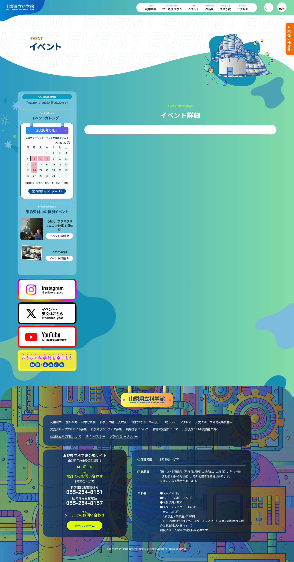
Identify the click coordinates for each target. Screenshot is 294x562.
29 (47, 176)
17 (59, 164)
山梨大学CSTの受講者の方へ (200, 429)
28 (40, 176)
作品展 (209, 7)
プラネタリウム (172, 7)
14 (40, 164)
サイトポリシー (95, 436)
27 (34, 176)
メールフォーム (84, 526)
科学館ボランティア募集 (106, 429)
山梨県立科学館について (65, 436)
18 (66, 164)
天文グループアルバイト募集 (68, 429)
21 (40, 170)
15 (47, 164)
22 (47, 170)
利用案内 (150, 7)
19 (28, 170)
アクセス (242, 7)
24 (59, 170)
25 (66, 170)
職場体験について (137, 429)
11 (66, 158)
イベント (193, 7)
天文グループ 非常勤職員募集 (213, 422)
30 (53, 176)
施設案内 (71, 422)
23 (53, 170)
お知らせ (170, 422)
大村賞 (122, 422)
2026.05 (60, 142)
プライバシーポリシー (124, 436)
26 (28, 176)
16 (53, 164)
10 (59, 158)
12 (28, 164)
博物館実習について (165, 429)
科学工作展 (107, 422)
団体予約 (225, 7)
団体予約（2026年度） (145, 422)
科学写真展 (88, 422)
